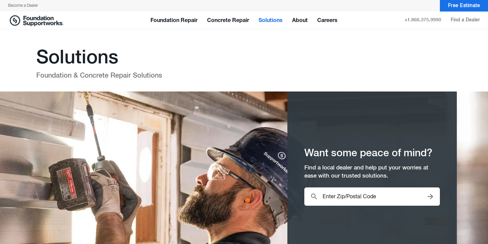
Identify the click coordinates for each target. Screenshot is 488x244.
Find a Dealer (465, 20)
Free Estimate (464, 6)
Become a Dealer (23, 6)
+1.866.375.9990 (423, 20)
